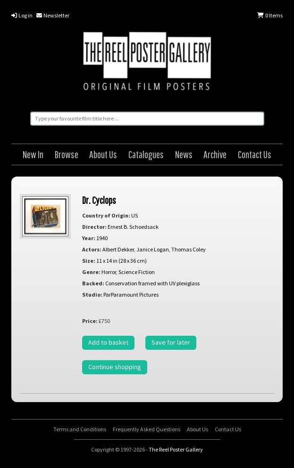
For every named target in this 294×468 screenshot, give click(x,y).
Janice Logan (152, 249)
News (184, 154)
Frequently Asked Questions (146, 429)
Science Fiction (136, 271)
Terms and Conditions (79, 429)
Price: (90, 320)
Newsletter (52, 15)
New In (33, 154)
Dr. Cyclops (99, 200)
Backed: (93, 283)
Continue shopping (114, 367)
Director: (94, 226)
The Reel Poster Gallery (147, 62)
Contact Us (254, 154)
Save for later (170, 342)
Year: (88, 238)
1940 (102, 238)
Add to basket (108, 342)
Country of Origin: (106, 215)
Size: (88, 260)
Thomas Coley (188, 249)
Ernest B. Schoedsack (133, 226)
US (134, 215)
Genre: (91, 271)
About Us (103, 154)
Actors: (91, 249)
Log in (22, 15)
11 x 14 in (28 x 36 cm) (121, 260)
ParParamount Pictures (131, 294)
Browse (66, 154)
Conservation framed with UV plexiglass (152, 283)
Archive (215, 154)
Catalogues (146, 154)
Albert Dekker (118, 249)
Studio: (92, 294)
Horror (108, 271)
